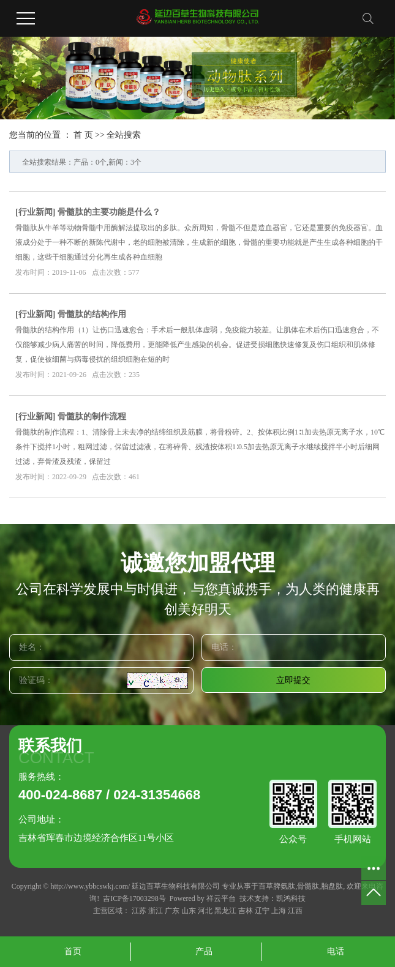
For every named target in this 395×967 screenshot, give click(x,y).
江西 (295, 910)
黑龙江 (225, 910)
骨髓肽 (308, 886)
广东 (172, 910)
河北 (205, 910)
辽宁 (262, 910)
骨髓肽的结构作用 (92, 314)
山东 (188, 910)
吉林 (245, 910)
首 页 (83, 135)
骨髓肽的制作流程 (92, 416)
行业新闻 (35, 212)
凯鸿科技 (291, 898)
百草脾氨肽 (276, 886)
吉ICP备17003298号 (134, 898)
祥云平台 (221, 898)
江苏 (139, 910)
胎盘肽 (332, 886)
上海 (278, 910)
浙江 (155, 910)
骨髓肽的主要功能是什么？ (109, 212)
